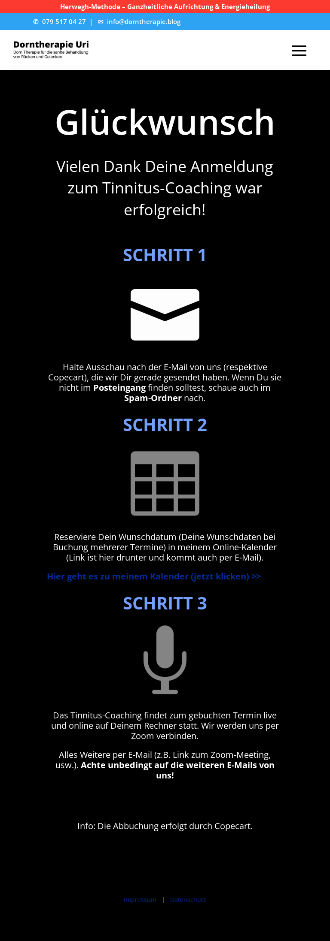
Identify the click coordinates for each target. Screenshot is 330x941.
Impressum (140, 900)
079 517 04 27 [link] (64, 21)
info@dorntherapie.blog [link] (143, 21)
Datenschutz (188, 900)
